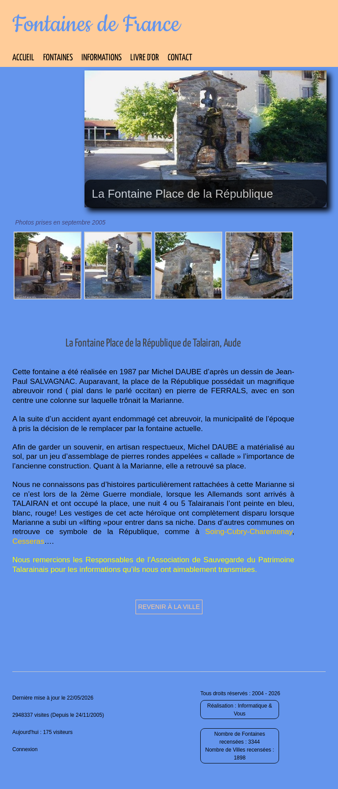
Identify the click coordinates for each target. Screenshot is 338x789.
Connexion (24, 749)
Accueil (23, 58)
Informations (101, 58)
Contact (180, 58)
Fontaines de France (96, 25)
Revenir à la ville (169, 606)
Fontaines (58, 58)
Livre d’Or (144, 58)
